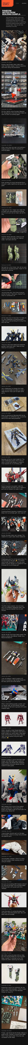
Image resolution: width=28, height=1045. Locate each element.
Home (17, 3)
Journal (24, 3)
